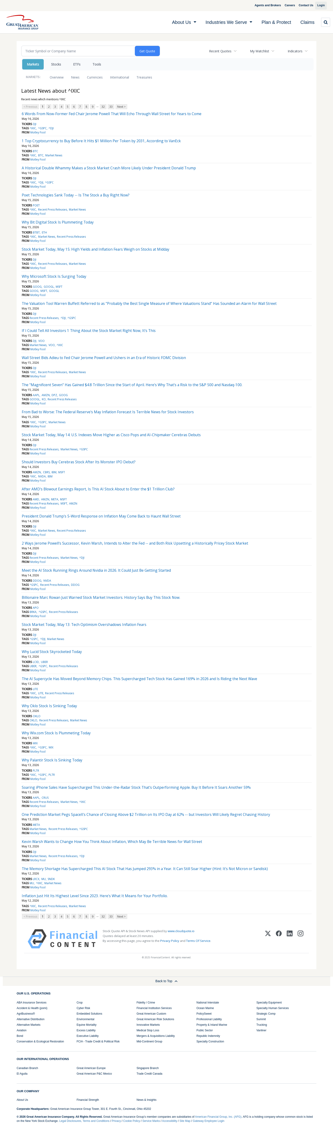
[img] (22, 22)
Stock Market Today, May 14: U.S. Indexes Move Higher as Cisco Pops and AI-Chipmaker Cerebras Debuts (111, 434)
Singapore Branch (147, 1068)
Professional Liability (209, 1019)
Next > (121, 107)
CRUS (45, 798)
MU (43, 879)
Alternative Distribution (30, 1019)
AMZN (46, 395)
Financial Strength (88, 1099)
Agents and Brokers (262, 5)
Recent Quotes (220, 51)
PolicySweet (204, 1013)
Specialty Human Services (272, 1008)
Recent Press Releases (52, 209)
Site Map (184, 1121)
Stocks (56, 64)
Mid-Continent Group (149, 1041)
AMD (36, 499)
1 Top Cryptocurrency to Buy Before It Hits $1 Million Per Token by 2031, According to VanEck (101, 140)
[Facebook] (279, 939)
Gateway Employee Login (209, 1121)
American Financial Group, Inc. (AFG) (218, 1116)
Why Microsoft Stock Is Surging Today (54, 276)
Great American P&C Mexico (94, 1073)
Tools (96, 64)
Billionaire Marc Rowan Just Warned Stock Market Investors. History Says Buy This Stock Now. (101, 597)
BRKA (33, 612)
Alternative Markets (28, 1024)
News (75, 77)
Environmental (85, 1019)
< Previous (30, 107)
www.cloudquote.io (181, 931)
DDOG (37, 581)
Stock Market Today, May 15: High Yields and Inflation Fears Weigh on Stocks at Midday (95, 249)
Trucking (261, 1024)
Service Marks (151, 1121)
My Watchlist (259, 51)
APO (36, 608)
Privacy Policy (169, 941)
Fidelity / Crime (145, 1002)
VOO (41, 341)
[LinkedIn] (289, 939)
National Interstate (208, 1002)
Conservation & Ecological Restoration (40, 1041)
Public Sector (205, 1030)
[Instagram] (300, 939)
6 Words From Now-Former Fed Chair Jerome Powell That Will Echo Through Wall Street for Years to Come (111, 113)
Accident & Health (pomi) (32, 1008)
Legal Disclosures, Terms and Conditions (84, 1121)
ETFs (76, 64)
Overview (57, 77)
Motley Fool (38, 132)
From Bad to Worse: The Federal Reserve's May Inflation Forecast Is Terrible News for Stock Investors (108, 411)
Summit (261, 1019)
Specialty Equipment (269, 1002)
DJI (34, 124)
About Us (22, 1099)
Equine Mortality (86, 1024)
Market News (53, 155)
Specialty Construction (210, 1041)
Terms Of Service (198, 941)
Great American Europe (91, 1068)
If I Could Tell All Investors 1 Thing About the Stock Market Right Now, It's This (89, 330)
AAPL (36, 395)
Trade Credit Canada (149, 1073)
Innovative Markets (148, 1024)
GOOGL (49, 287)
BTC (35, 151)
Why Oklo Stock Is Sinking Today (49, 705)
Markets (33, 64)
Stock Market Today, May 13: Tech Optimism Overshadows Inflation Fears (84, 624)
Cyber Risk (83, 1008)
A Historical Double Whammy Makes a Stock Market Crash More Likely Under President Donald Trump (109, 167)
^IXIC (33, 128)
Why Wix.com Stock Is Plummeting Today (56, 732)
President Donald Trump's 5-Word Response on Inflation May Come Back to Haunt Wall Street (101, 516)
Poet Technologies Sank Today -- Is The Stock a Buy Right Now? (76, 195)
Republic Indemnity (208, 1036)
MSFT (59, 287)
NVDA (42, 476)
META (54, 499)
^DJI (51, 128)
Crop (80, 1002)
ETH (44, 232)
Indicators (295, 51)
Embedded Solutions (89, 1013)
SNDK (51, 879)
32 (103, 107)
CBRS (46, 472)
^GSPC (42, 128)
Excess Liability (86, 1030)
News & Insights (146, 1099)
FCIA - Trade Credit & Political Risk (98, 1041)
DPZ (54, 395)
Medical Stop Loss (147, 1030)
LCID (36, 662)
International (119, 77)
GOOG (37, 287)
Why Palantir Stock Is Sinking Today (52, 760)
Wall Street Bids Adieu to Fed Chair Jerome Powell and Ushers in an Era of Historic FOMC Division (104, 357)
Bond (20, 1036)
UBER (44, 662)
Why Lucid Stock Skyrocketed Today (52, 651)
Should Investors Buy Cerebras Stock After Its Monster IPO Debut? (79, 461)
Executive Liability (88, 1036)
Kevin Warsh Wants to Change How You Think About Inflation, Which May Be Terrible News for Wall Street (112, 841)
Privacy (116, 1121)
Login (319, 5)
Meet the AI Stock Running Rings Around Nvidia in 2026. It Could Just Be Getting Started (96, 570)
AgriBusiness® (26, 1013)
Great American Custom (151, 1013)
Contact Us (300, 5)
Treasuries (144, 77)
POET (36, 205)
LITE (35, 689)
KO (44, 399)
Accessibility (169, 1121)
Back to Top (166, 981)
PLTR (36, 771)
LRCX (36, 879)
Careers (284, 5)
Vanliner (261, 1030)
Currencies (95, 77)
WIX (35, 743)
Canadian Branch (27, 1068)
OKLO (36, 716)
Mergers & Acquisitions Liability (155, 1036)
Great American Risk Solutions (155, 1019)
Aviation (21, 1030)
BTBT (36, 232)
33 (111, 107)
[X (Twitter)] (268, 939)
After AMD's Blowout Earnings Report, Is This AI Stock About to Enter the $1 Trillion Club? (98, 489)
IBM (54, 472)
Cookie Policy (131, 1121)
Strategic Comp (266, 1013)
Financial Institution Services (154, 1008)
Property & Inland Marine (212, 1024)
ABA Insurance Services (31, 1002)
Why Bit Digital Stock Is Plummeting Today (58, 222)
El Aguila (22, 1073)
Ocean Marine (205, 1008)
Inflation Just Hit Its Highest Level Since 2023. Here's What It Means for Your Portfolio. (95, 895)
